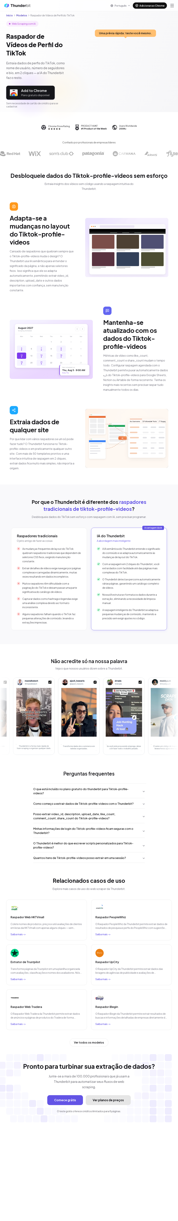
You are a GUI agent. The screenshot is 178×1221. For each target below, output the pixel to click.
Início (9, 15)
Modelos (21, 15)
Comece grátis (65, 1100)
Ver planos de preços (108, 1100)
